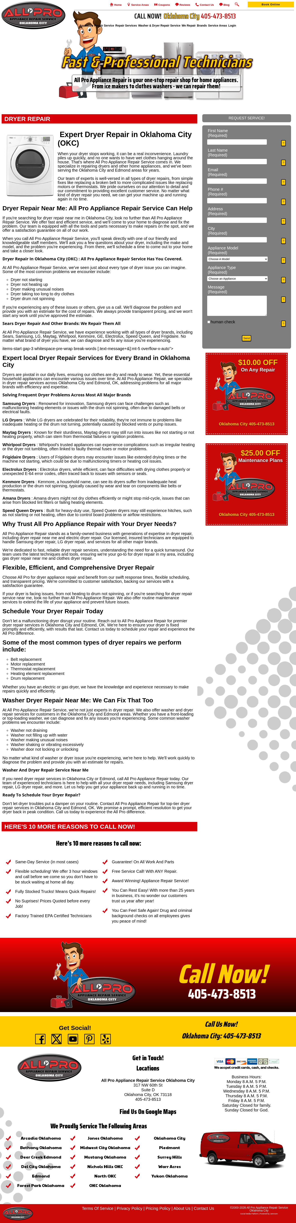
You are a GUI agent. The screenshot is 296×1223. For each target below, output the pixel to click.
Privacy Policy (129, 1208)
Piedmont (169, 1147)
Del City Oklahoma (41, 1166)
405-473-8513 (222, 993)
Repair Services (126, 25)
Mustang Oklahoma (105, 1157)
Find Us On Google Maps (148, 1112)
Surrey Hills (169, 1157)
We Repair (189, 25)
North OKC (105, 1176)
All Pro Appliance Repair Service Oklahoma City (267, 1209)
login (232, 25)
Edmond (41, 1176)
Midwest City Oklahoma (105, 1147)
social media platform (249, 1214)
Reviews (184, 4)
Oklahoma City (169, 1138)
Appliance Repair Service (97, 25)
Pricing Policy (158, 1208)
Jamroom (274, 1214)
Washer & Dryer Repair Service (159, 25)
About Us (181, 1208)
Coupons (164, 4)
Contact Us (206, 4)
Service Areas (140, 4)
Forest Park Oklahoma (40, 1185)
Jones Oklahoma (105, 1138)
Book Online (271, 4)
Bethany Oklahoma (41, 1147)
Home (117, 4)
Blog (226, 4)
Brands (202, 25)
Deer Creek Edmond (40, 1157)
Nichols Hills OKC (105, 1166)
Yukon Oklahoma (169, 1176)
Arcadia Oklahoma (41, 1138)
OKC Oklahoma (105, 1185)
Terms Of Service (97, 1208)
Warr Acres (169, 1166)
